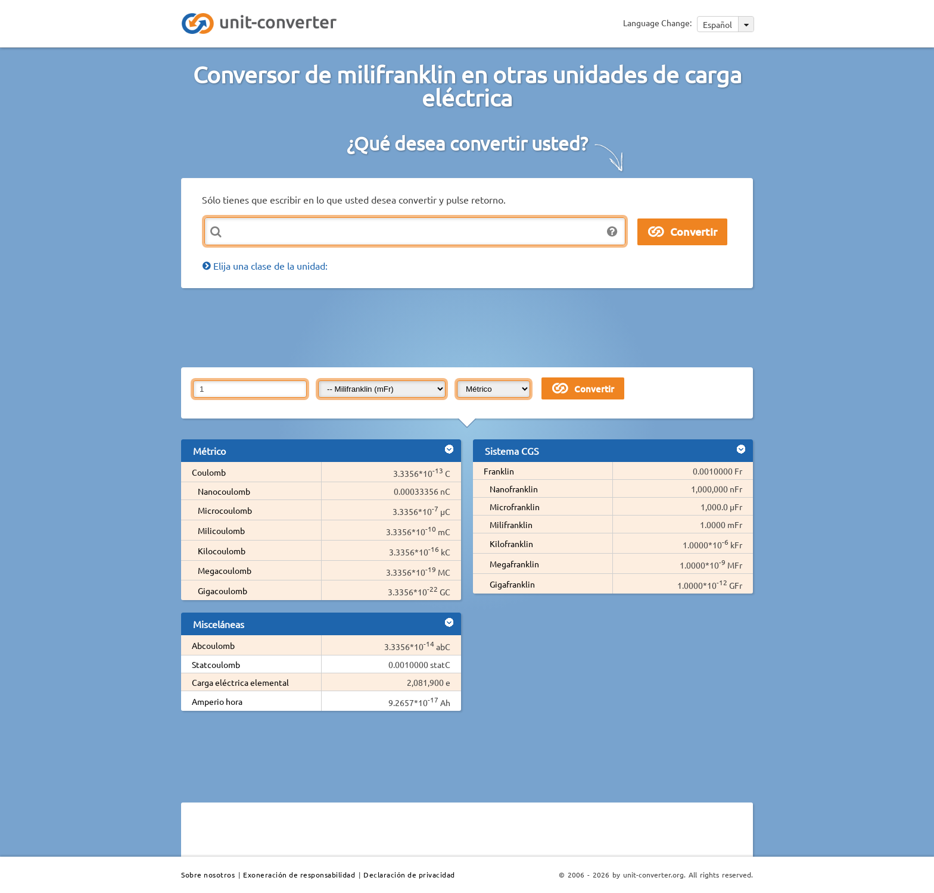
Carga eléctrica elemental (240, 682)
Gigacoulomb (222, 590)
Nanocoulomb (224, 491)
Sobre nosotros (208, 874)
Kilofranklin (511, 543)
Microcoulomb (225, 510)
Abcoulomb (213, 645)
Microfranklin (515, 506)
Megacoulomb (224, 570)
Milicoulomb (221, 530)
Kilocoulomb (221, 550)
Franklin (499, 471)
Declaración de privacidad (409, 874)
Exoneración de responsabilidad (299, 874)
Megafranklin (514, 563)
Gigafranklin (512, 584)
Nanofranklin (514, 488)
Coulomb (209, 472)
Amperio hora (217, 701)
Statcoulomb (216, 664)
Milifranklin (511, 524)
